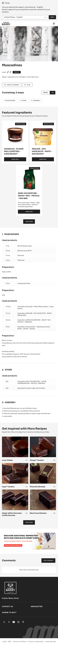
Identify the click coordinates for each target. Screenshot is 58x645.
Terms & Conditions (20, 641)
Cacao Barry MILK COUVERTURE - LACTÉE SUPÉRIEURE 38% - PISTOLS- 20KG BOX (31, 382)
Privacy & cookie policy (36, 641)
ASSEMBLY (36, 100)
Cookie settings (50, 641)
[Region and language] (25, 17)
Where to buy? (9, 612)
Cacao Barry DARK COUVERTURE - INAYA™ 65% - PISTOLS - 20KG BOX (34, 321)
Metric (45, 92)
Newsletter (36, 606)
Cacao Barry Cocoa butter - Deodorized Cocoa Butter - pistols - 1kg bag (33, 328)
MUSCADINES (10, 100)
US (52, 92)
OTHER (24, 100)
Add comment (48, 560)
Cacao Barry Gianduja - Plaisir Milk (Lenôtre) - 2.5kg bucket (35, 307)
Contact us (7, 606)
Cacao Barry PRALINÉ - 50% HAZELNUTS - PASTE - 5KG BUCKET (34, 314)
